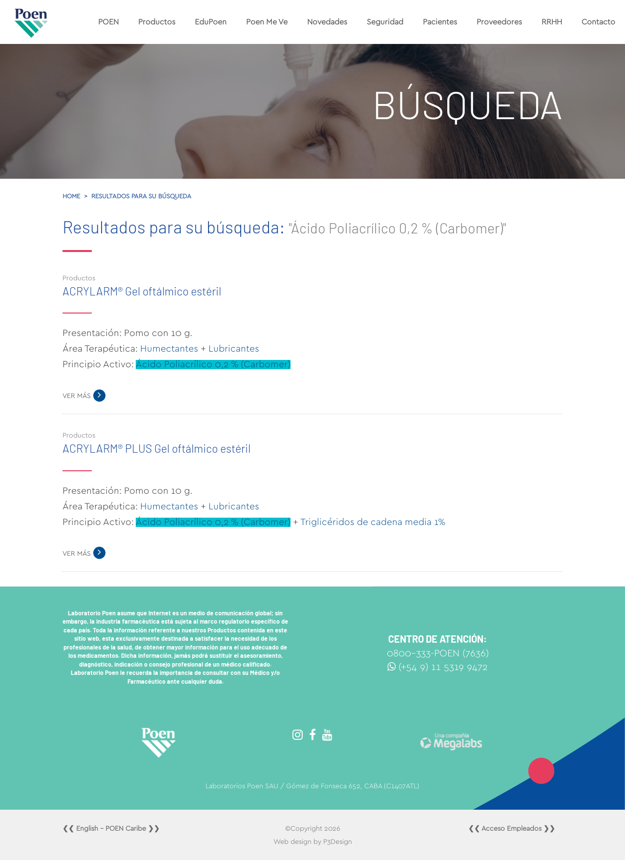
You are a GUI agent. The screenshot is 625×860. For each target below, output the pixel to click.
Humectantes (169, 349)
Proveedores (499, 22)
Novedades (327, 22)
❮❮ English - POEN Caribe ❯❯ (111, 828)
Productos (156, 22)
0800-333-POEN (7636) (438, 653)
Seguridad (385, 22)
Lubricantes (233, 349)
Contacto (598, 22)
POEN (108, 22)
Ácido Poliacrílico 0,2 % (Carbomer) (213, 364)
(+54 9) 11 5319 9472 (437, 667)
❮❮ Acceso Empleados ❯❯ (511, 828)
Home (71, 196)
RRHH (552, 22)
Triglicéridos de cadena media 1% (372, 522)
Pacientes (440, 22)
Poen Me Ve (267, 22)
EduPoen (211, 22)
